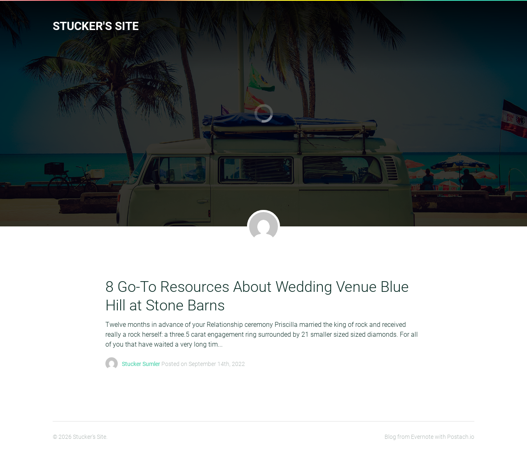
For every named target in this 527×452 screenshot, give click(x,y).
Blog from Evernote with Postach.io (429, 436)
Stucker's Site (96, 26)
